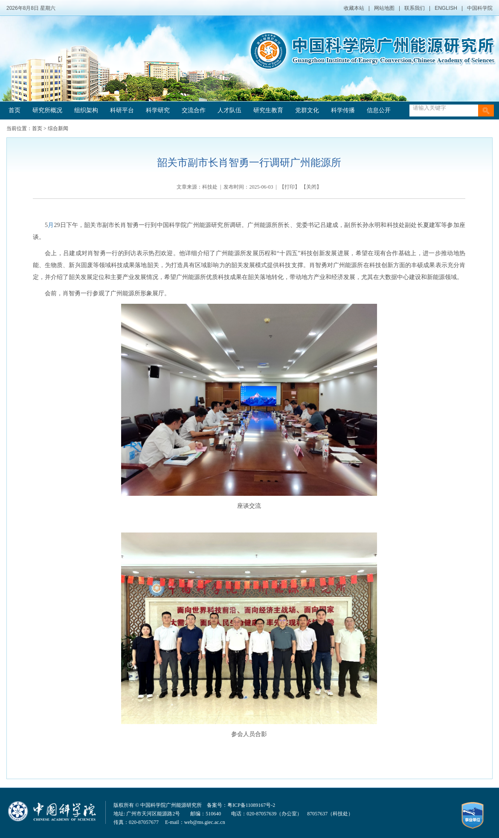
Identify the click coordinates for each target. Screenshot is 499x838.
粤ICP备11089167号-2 (251, 805)
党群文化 (307, 110)
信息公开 (379, 110)
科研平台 (122, 110)
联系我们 (414, 8)
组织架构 (86, 110)
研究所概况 (47, 110)
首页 (14, 110)
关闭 (311, 187)
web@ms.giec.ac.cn (204, 822)
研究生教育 (268, 110)
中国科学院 (480, 8)
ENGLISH (446, 8)
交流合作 (194, 110)
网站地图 (384, 8)
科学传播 (343, 110)
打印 (289, 187)
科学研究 (158, 110)
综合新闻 (58, 128)
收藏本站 (354, 8)
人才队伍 (229, 110)
